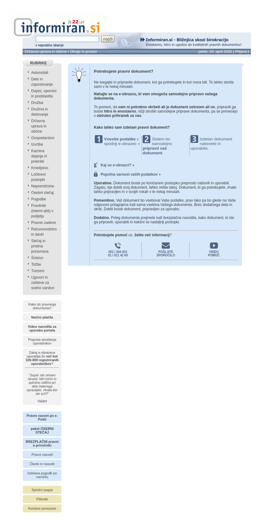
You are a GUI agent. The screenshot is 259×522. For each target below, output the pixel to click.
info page (16, 3)
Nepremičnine (42, 186)
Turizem (37, 271)
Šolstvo (37, 258)
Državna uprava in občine (46, 51)
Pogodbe (38, 199)
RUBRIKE (38, 63)
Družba (37, 103)
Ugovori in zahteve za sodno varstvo (42, 282)
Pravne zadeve (43, 222)
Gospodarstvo (42, 138)
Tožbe (36, 264)
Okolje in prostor (83, 51)
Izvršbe (37, 144)
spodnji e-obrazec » (122, 143)
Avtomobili (39, 73)
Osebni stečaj (42, 192)
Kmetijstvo (39, 168)
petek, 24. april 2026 (215, 51)
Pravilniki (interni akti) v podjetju (42, 210)
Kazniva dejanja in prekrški (39, 156)
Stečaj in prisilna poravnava (39, 246)
